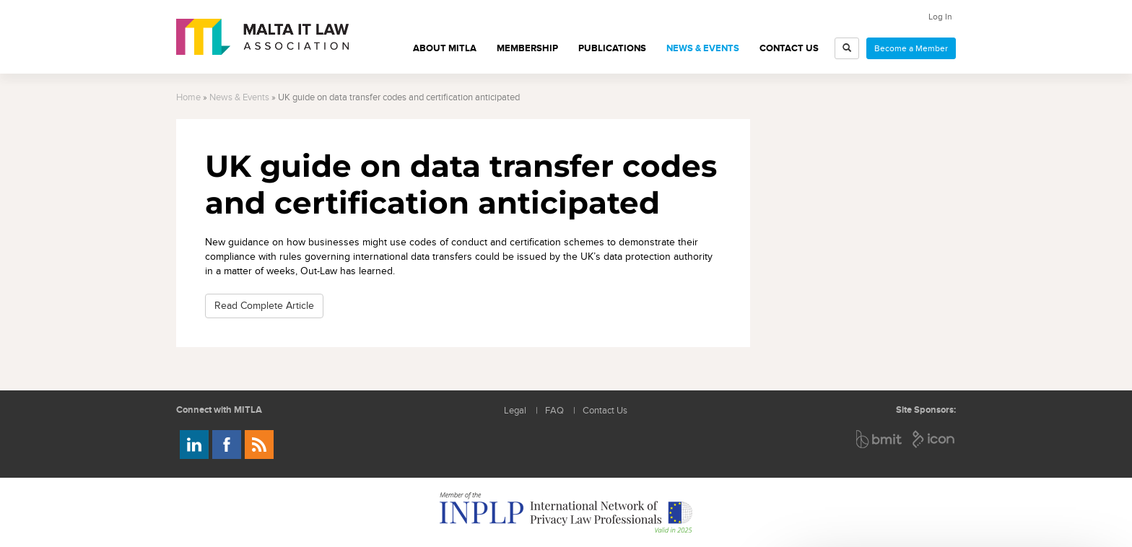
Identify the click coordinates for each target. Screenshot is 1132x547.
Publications (612, 48)
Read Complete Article (264, 305)
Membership (527, 48)
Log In (940, 17)
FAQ (554, 411)
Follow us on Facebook (226, 444)
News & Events (702, 48)
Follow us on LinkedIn (194, 444)
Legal (515, 411)
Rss (259, 444)
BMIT (879, 439)
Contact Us (789, 48)
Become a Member (911, 48)
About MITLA (444, 48)
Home (188, 97)
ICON (934, 439)
